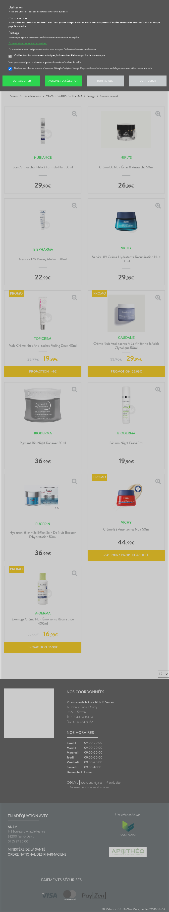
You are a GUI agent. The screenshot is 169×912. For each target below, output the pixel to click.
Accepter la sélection (63, 81)
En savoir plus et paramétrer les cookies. (27, 43)
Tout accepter (21, 81)
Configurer (148, 81)
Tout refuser (105, 81)
